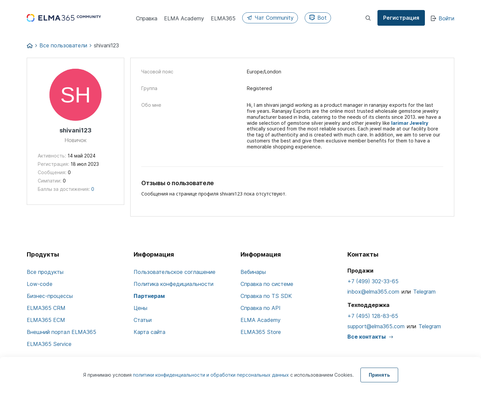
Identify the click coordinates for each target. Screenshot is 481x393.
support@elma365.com (376, 326)
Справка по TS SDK (266, 296)
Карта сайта (149, 332)
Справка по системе (266, 284)
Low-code (39, 284)
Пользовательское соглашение (174, 272)
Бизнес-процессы (50, 296)
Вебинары (253, 272)
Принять (379, 375)
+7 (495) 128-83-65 (372, 316)
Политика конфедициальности (173, 284)
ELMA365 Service (49, 344)
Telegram (424, 291)
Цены (140, 308)
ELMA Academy (260, 320)
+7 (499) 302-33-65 (372, 281)
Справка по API (260, 308)
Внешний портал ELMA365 (61, 332)
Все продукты (45, 272)
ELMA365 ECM (46, 320)
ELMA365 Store (260, 332)
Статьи (143, 320)
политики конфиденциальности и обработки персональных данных (211, 375)
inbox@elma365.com (373, 291)
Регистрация (401, 17)
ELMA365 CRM (46, 308)
